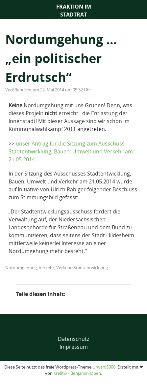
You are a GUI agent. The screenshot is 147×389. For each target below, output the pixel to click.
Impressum (74, 346)
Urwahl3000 (103, 367)
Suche (135, 9)
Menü (12, 9)
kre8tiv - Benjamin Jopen (77, 373)
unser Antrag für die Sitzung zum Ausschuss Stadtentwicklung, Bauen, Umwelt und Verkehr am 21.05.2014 (71, 151)
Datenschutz (73, 338)
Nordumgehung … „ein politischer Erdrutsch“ (61, 57)
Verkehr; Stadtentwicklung (82, 268)
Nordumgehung (21, 268)
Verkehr (46, 268)
